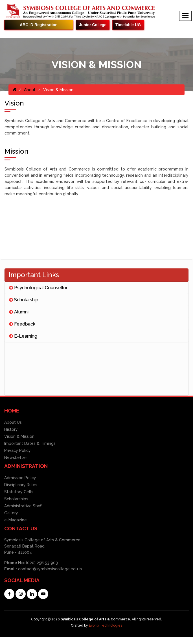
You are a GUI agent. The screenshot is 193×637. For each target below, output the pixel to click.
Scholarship (23, 299)
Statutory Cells (18, 492)
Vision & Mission (19, 436)
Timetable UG (128, 25)
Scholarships (16, 499)
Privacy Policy (17, 450)
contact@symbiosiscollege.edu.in (50, 569)
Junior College (92, 25)
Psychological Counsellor (38, 287)
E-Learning (23, 336)
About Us (13, 422)
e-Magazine (15, 520)
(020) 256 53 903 (41, 562)
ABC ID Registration (39, 25)
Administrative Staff (22, 506)
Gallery (11, 513)
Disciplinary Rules (20, 485)
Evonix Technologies (105, 625)
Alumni (18, 312)
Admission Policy (20, 477)
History (11, 429)
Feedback (22, 324)
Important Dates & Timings (30, 443)
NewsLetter (15, 457)
